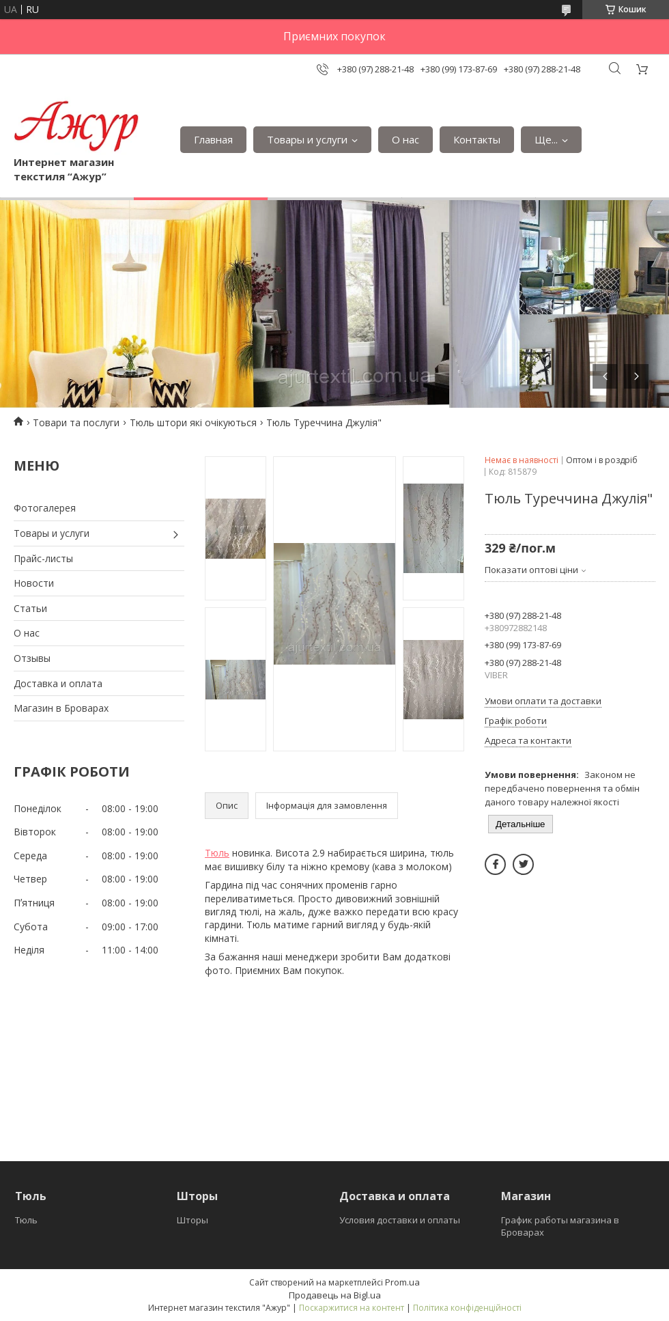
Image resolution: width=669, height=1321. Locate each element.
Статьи (30, 608)
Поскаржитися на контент (351, 1307)
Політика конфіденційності (467, 1307)
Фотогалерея (45, 507)
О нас (405, 139)
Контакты (476, 139)
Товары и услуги (307, 139)
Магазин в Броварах (61, 707)
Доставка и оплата (58, 683)
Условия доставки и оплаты (399, 1220)
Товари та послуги (76, 422)
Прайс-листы (43, 558)
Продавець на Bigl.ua (335, 1295)
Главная (213, 139)
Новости (34, 582)
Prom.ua (402, 1282)
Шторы (192, 1220)
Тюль (217, 852)
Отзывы (32, 658)
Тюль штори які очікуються (193, 422)
